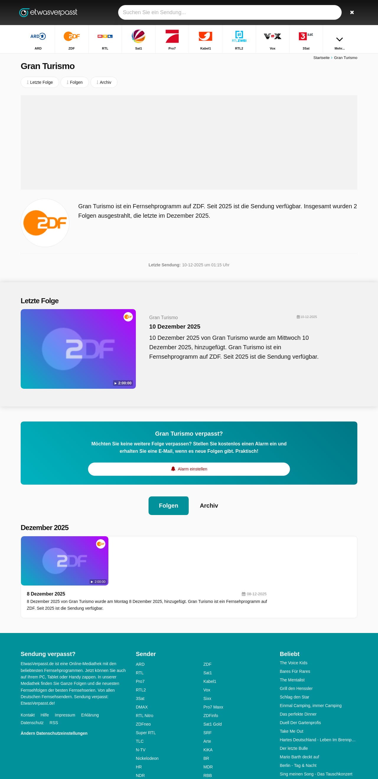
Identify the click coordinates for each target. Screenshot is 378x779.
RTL (140, 636)
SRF (207, 696)
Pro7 (140, 645)
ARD (140, 628)
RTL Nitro (144, 679)
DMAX (142, 671)
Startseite (321, 58)
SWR (208, 748)
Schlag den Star (294, 661)
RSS (54, 686)
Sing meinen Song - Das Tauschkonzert (316, 738)
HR (139, 731)
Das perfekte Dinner (298, 678)
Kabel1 (209, 645)
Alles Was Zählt (294, 746)
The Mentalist (292, 644)
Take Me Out (291, 695)
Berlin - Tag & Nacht (298, 729)
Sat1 (207, 636)
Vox (206, 654)
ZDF (207, 628)
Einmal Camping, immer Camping (311, 669)
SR (138, 748)
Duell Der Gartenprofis (300, 686)
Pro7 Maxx (213, 671)
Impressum (65, 678)
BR (206, 722)
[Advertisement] (189, 143)
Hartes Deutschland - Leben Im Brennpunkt (319, 703)
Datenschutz (32, 686)
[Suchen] (351, 12)
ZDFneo (143, 688)
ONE (207, 756)
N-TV (141, 713)
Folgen (168, 504)
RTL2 (141, 654)
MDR (208, 731)
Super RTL (146, 696)
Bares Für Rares (295, 635)
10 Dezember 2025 (171, 327)
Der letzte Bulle (294, 712)
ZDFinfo (210, 679)
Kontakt (28, 678)
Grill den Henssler (296, 652)
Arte (207, 705)
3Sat (140, 662)
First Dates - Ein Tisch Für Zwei (309, 755)
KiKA (208, 713)
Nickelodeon (147, 722)
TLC (140, 705)
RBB (207, 739)
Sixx (207, 662)
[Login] (331, 12)
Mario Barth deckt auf (299, 721)
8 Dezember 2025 (130, 543)
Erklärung (90, 678)
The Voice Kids (293, 626)
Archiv (209, 504)
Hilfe (44, 678)
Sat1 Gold (212, 688)
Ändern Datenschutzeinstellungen (54, 697)
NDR (140, 739)
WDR (141, 756)
